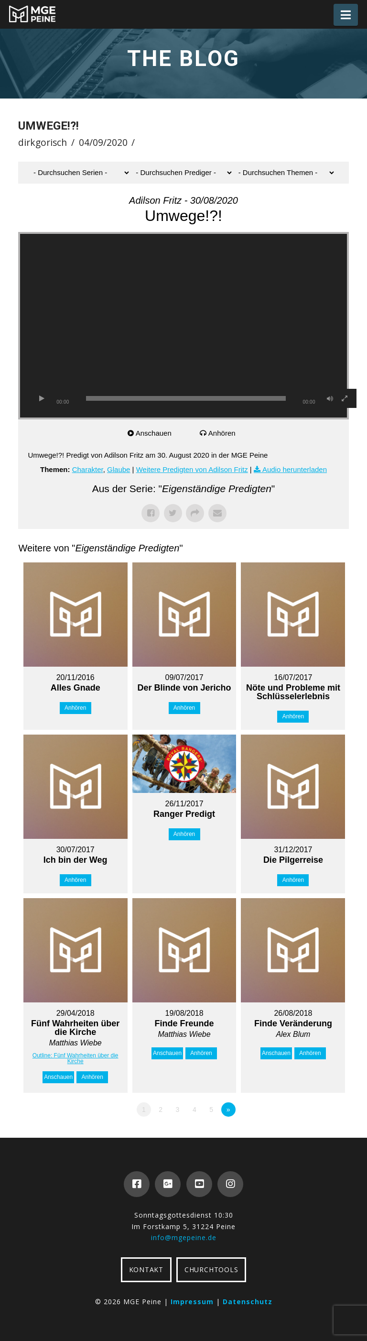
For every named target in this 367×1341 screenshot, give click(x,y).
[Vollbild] (344, 398)
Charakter (87, 469)
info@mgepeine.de (183, 1237)
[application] (183, 326)
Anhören (222, 433)
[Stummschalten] (330, 398)
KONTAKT (146, 1269)
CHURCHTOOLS (211, 1269)
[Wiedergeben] (41, 398)
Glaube (118, 469)
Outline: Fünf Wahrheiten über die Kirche (75, 1058)
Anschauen (154, 433)
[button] (346, 15)
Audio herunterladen (294, 469)
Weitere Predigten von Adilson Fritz (192, 469)
